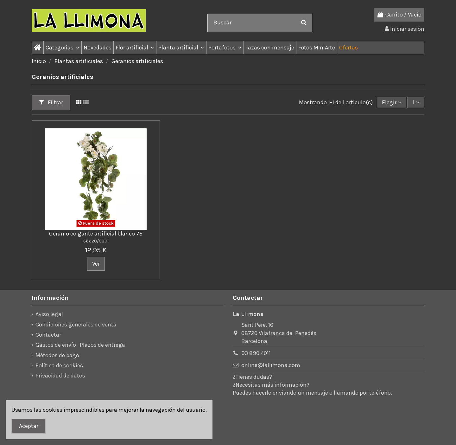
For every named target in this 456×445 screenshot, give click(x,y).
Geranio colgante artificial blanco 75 (95, 233)
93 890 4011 (256, 353)
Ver (96, 263)
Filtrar (51, 102)
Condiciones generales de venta (76, 324)
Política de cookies (59, 365)
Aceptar (28, 425)
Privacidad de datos (60, 375)
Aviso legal (49, 314)
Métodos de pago (57, 355)
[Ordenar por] (391, 102)
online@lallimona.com (270, 365)
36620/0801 (96, 241)
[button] (62, 47)
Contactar (48, 334)
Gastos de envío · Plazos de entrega (80, 344)
